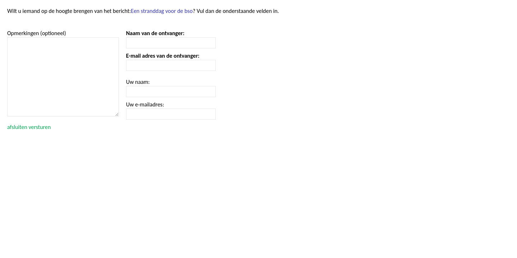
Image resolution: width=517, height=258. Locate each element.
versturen (39, 127)
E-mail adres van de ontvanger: (163, 55)
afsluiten (17, 127)
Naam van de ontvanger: (155, 33)
